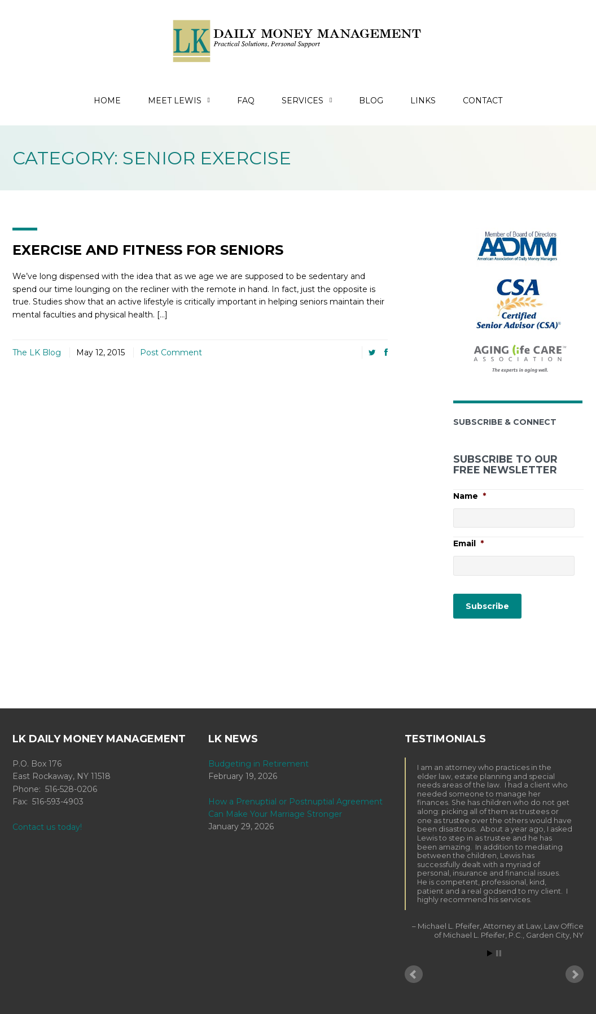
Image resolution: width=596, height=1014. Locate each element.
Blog (371, 100)
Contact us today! (47, 827)
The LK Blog (36, 352)
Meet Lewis (179, 100)
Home (107, 100)
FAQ (246, 100)
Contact (482, 100)
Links (423, 100)
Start (490, 953)
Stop (498, 953)
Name (469, 495)
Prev (414, 974)
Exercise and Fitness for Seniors (147, 250)
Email (468, 543)
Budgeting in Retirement (258, 764)
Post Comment (171, 352)
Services (307, 100)
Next (575, 974)
